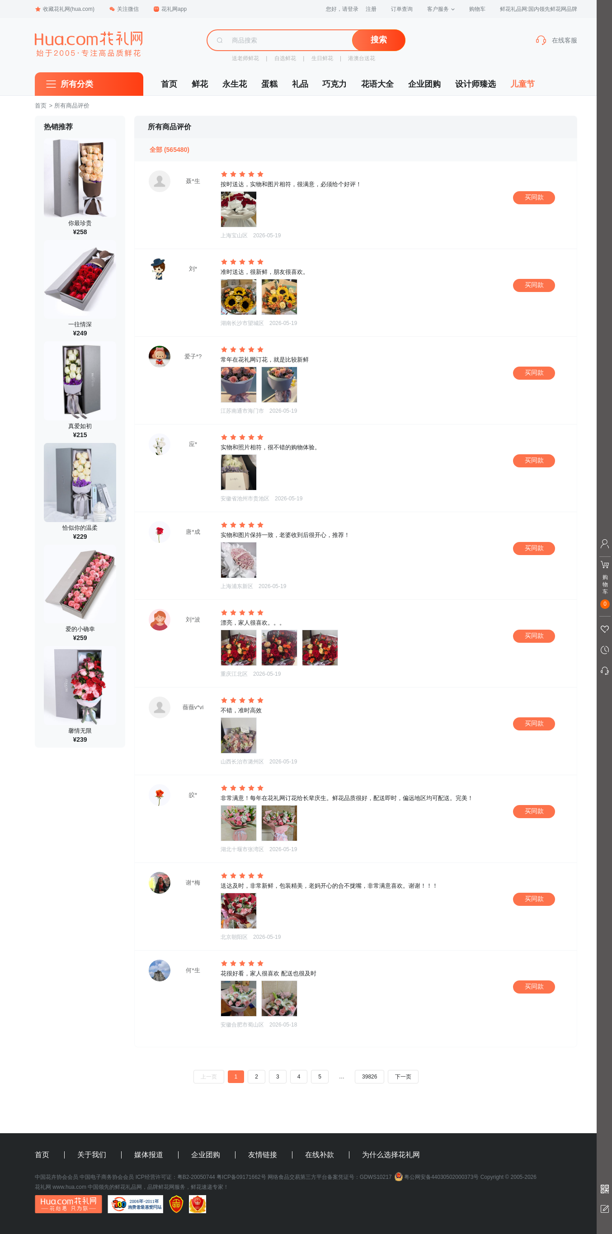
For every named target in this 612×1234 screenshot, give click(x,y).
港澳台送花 (361, 58)
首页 (169, 84)
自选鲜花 (285, 58)
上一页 (209, 1077)
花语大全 (377, 84)
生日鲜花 (322, 58)
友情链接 (262, 1155)
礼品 (300, 84)
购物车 (477, 9)
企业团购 (424, 84)
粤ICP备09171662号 (241, 1177)
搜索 (379, 39)
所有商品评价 (71, 105)
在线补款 (319, 1155)
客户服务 (441, 9)
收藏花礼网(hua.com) (64, 9)
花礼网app (170, 9)
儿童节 (522, 84)
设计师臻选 (475, 84)
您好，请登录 (342, 9)
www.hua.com (69, 1187)
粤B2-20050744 (196, 1177)
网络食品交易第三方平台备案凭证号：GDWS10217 (330, 1177)
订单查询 (402, 9)
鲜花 (200, 84)
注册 (371, 9)
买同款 (534, 197)
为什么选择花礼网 (391, 1155)
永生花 (234, 84)
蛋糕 (269, 84)
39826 (369, 1077)
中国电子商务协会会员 (107, 1177)
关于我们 (91, 1155)
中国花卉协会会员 (56, 1177)
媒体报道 (148, 1155)
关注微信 (124, 9)
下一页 (403, 1077)
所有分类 (77, 84)
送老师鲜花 (245, 58)
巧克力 (334, 84)
